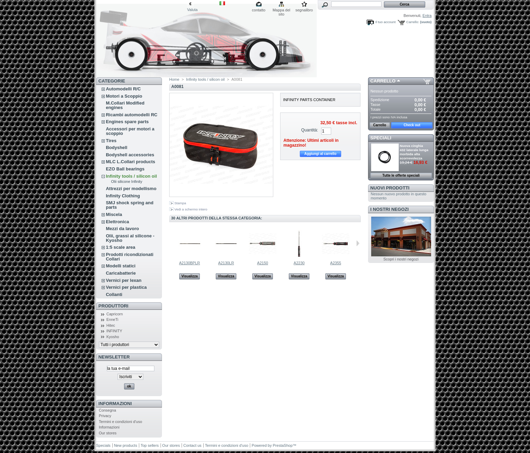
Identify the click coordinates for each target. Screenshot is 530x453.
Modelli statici (120, 265)
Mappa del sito (281, 10)
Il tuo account (385, 22)
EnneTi (112, 319)
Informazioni (115, 403)
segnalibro (304, 10)
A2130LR (226, 263)
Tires (111, 140)
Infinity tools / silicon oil (131, 176)
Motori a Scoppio (124, 96)
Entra (426, 15)
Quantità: (309, 130)
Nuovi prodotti (390, 187)
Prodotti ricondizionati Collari (129, 257)
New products (125, 445)
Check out (412, 125)
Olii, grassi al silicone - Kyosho (130, 238)
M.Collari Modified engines (125, 105)
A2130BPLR (189, 263)
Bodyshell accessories (130, 154)
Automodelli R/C (123, 88)
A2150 (262, 263)
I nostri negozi (389, 209)
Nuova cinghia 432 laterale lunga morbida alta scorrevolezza (414, 152)
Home (174, 79)
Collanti (114, 294)
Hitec (110, 325)
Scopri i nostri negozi (400, 259)
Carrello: (412, 22)
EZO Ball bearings (125, 168)
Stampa (180, 203)
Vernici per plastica (126, 287)
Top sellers (150, 445)
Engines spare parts (127, 121)
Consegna (107, 410)
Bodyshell (116, 147)
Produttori (114, 305)
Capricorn (114, 314)
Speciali (380, 137)
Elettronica (117, 221)
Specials (103, 445)
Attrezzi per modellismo (131, 188)
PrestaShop (283, 445)
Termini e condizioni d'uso (120, 422)
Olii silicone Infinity (126, 181)
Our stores (107, 433)
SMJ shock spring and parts (129, 205)
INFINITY (114, 331)
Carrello (383, 80)
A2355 (335, 263)
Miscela (114, 214)
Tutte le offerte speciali (401, 175)
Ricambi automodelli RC (131, 114)
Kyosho (112, 337)
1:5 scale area (120, 247)
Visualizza (189, 276)
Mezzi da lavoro (122, 228)
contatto (258, 10)
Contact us (192, 445)
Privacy (105, 416)
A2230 (299, 263)
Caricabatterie (121, 273)
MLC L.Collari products (130, 161)
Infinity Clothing (123, 195)
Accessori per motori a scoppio (130, 131)
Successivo (357, 243)
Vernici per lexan (123, 280)
